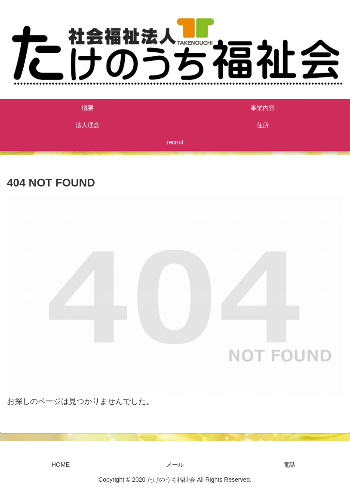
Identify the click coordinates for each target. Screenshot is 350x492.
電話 (289, 464)
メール (175, 464)
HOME (61, 464)
